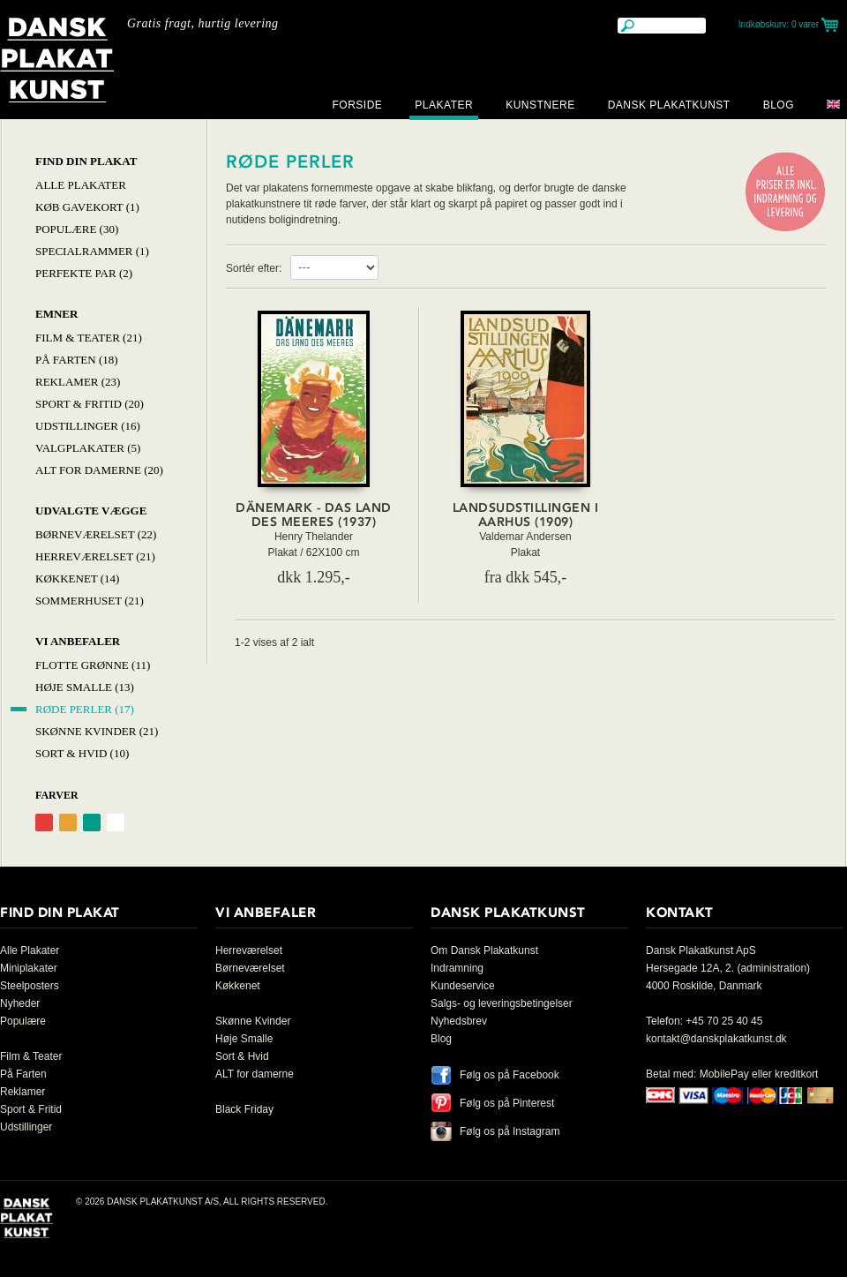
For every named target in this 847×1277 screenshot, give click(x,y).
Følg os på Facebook (509, 1075)
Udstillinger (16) (87, 426)
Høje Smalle (244, 1039)
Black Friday (244, 1109)
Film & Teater (31, 1056)
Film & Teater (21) (88, 337)
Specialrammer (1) (92, 251)
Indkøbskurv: (778, 24)
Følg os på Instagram (509, 1131)
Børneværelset (250, 968)
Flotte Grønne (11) (92, 665)
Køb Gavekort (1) (87, 207)
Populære (23, 1021)
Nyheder (20, 1003)
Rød (44, 822)
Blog (778, 105)
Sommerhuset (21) (89, 600)
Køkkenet (237, 986)
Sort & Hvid (242, 1056)
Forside (357, 105)
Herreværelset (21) (95, 556)
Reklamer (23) (77, 381)
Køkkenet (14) (77, 578)
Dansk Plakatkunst (669, 105)
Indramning (457, 968)
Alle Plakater (80, 185)
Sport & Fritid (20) (89, 403)
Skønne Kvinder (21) (96, 731)
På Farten (23, 1074)
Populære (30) (76, 229)
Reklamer (22, 1091)
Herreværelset (248, 950)
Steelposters (29, 986)
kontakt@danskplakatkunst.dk (716, 1039)
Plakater (444, 105)
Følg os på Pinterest (507, 1103)
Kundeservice (463, 986)
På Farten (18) (76, 359)
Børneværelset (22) (95, 534)
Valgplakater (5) (87, 448)
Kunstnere (540, 105)
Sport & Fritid (31, 1109)
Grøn (92, 822)
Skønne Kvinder (252, 1021)
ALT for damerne (254, 1074)
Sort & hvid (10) (82, 753)
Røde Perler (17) (84, 709)
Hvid (115, 822)
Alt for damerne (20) (99, 470)
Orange (68, 822)
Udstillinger (26, 1127)
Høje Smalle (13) (84, 687)
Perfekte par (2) (83, 273)
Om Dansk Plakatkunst (484, 950)
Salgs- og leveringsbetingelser (502, 1003)
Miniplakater (28, 968)
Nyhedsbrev (459, 1021)
